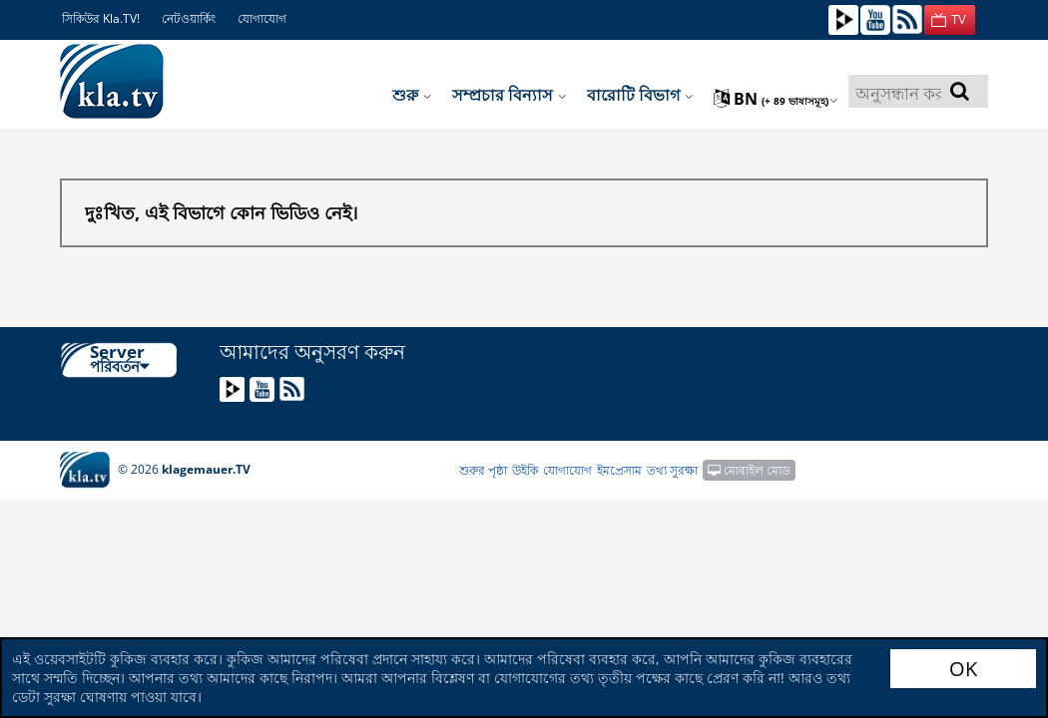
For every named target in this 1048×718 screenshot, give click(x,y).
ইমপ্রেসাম (619, 470)
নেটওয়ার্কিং (189, 18)
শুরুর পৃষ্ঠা (483, 470)
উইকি (525, 470)
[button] (949, 20)
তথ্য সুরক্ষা (672, 470)
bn (776, 99)
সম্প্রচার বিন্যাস (509, 95)
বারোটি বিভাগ (640, 95)
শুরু (412, 95)
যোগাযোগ (262, 18)
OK (963, 668)
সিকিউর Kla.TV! (101, 18)
